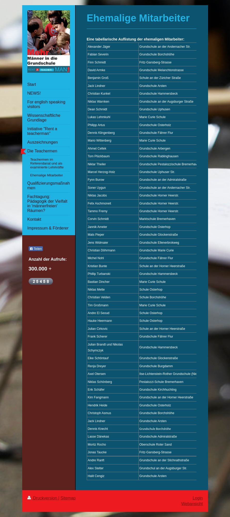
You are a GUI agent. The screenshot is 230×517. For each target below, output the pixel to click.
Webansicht (192, 504)
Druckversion (42, 498)
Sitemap (68, 498)
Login (198, 498)
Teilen (36, 249)
